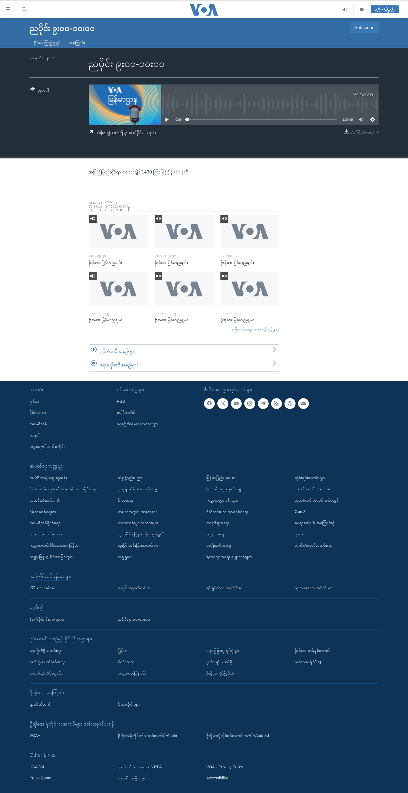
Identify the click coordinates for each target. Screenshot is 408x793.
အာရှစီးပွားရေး (217, 522)
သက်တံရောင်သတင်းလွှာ (314, 545)
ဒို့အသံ (300, 534)
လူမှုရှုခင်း (125, 556)
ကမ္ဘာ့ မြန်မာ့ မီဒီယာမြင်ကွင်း (51, 556)
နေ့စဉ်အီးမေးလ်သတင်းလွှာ (137, 423)
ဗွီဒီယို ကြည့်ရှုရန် (47, 42)
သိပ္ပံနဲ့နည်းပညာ (130, 477)
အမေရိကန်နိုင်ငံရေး (44, 522)
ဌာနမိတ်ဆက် (40, 704)
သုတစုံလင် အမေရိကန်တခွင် (317, 500)
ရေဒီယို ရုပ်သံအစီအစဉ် (47, 662)
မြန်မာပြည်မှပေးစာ (221, 477)
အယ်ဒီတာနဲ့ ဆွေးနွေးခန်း (48, 477)
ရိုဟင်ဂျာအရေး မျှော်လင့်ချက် (229, 556)
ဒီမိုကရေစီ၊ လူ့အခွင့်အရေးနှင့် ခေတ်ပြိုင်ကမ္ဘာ (63, 489)
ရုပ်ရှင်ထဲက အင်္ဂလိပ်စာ (224, 588)
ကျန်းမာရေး (215, 534)
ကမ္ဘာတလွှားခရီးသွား (222, 500)
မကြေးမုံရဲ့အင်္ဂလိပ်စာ (134, 588)
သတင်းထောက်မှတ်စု (45, 534)
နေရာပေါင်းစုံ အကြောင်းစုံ (315, 522)
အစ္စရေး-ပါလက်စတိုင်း (47, 446)
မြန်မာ (34, 401)
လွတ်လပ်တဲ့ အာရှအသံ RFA (140, 767)
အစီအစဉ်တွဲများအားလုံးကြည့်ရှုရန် (255, 329)
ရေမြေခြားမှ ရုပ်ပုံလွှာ (222, 650)
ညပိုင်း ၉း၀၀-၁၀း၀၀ (134, 619)
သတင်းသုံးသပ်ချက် (44, 500)
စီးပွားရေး (125, 500)
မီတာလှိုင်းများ (129, 704)
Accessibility (217, 778)
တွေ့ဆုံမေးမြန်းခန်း (132, 673)
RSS (121, 401)
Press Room (40, 778)
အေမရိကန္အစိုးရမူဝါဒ (134, 778)
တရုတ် (34, 435)
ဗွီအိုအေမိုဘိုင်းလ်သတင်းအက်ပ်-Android (237, 735)
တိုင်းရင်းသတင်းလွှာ (310, 477)
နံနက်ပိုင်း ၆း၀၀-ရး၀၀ (46, 619)
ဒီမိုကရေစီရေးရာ (42, 511)
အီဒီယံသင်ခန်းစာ (42, 588)
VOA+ (34, 735)
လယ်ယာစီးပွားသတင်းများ (138, 522)
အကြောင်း (77, 42)
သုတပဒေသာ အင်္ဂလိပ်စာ (314, 588)
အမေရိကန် (38, 423)
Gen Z (300, 511)
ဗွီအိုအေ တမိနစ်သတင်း (312, 650)
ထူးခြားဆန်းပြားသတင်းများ (139, 545)
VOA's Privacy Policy (224, 767)
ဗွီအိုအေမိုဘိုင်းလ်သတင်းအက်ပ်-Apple (147, 735)
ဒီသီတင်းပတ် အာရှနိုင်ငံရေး (227, 511)
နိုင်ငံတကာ (37, 412)
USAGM (36, 767)
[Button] (39, 90)
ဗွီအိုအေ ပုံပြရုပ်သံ (220, 673)
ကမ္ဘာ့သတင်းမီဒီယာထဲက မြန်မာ (54, 545)
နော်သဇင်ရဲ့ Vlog (308, 662)
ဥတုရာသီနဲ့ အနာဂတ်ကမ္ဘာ (138, 489)
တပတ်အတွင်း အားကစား (137, 511)
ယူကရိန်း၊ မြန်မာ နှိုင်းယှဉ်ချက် (141, 534)
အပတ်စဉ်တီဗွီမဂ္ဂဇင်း (45, 673)
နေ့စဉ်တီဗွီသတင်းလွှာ (46, 650)
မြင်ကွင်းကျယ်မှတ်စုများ (225, 489)
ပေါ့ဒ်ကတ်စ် (126, 412)
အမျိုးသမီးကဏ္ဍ (218, 545)
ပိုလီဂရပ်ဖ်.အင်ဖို (219, 662)
